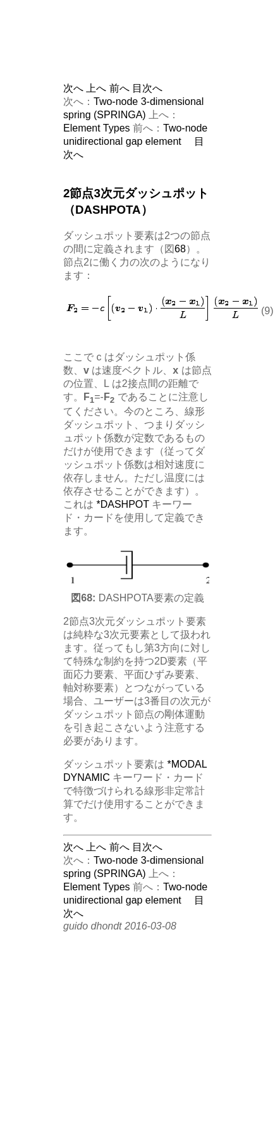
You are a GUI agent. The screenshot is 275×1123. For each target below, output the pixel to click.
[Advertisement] (161, 50)
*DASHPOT (122, 504)
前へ (119, 88)
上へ (96, 88)
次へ (73, 88)
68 (180, 248)
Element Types (96, 128)
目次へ (147, 88)
